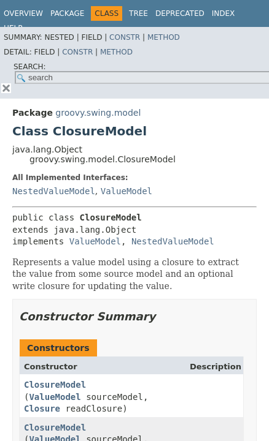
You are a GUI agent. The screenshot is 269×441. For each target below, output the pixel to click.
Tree (138, 13)
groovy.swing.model (98, 113)
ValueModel (126, 191)
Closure (42, 408)
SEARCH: (30, 66)
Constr (124, 37)
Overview (23, 13)
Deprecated (180, 13)
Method (163, 37)
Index (223, 13)
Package (67, 13)
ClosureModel (55, 385)
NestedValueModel (53, 191)
